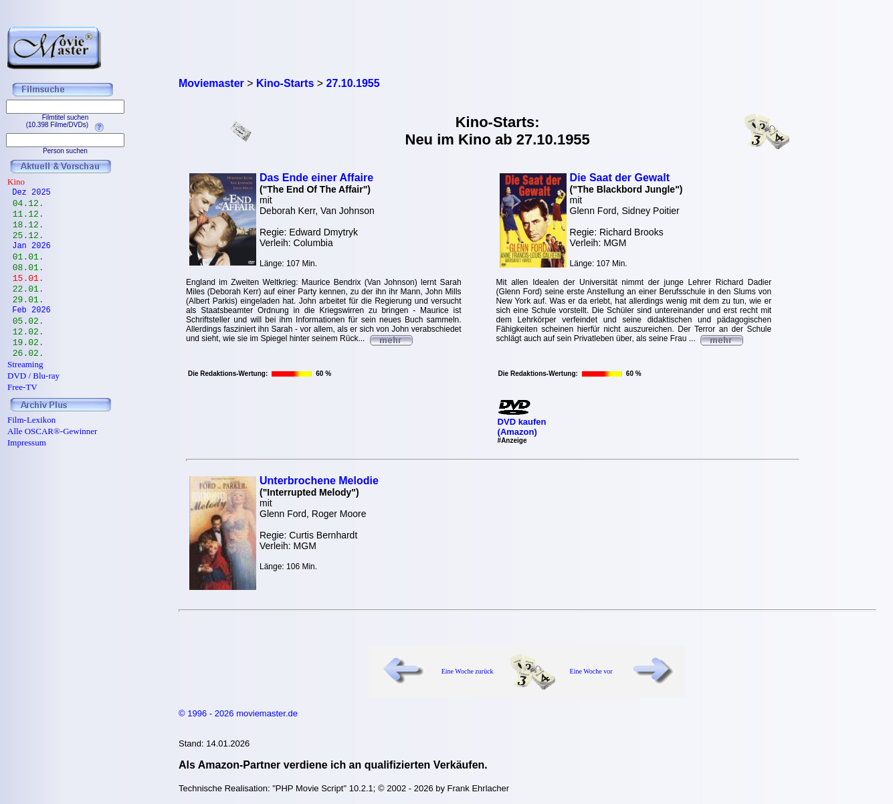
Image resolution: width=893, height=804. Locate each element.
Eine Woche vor (591, 671)
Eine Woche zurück (467, 671)
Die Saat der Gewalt (620, 177)
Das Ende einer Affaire (316, 177)
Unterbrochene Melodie (319, 480)
